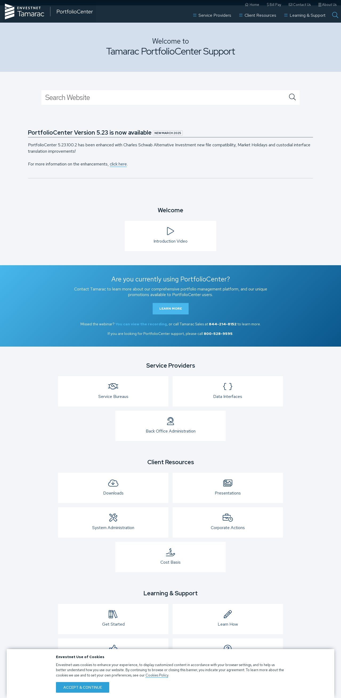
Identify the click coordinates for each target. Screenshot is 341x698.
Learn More (170, 308)
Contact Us (300, 4)
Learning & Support (305, 13)
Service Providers (212, 13)
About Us (327, 4)
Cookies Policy (156, 674)
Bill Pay (274, 4)
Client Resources (257, 13)
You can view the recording (141, 324)
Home (252, 4)
